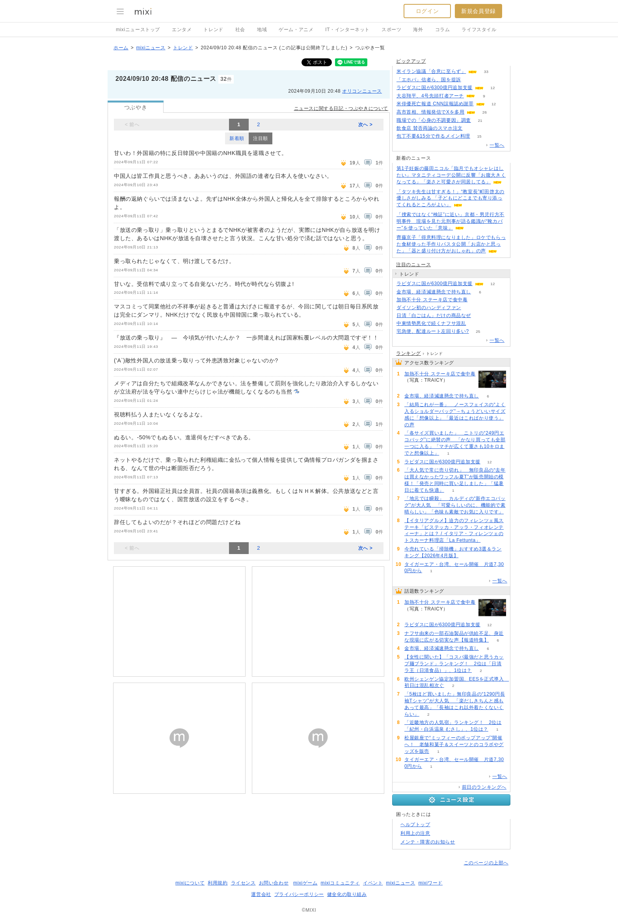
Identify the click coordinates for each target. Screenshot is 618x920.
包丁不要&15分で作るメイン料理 (433, 136)
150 (476, 300)
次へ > (365, 124)
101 (480, 316)
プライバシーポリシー (299, 894)
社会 (240, 29)
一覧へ (497, 145)
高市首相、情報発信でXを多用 (430, 112)
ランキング (408, 353)
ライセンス (243, 883)
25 (478, 331)
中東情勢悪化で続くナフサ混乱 (431, 323)
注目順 (260, 138)
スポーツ (391, 29)
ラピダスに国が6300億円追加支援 (434, 87)
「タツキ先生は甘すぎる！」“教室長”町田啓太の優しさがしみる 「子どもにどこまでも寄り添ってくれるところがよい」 (450, 198)
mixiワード (430, 883)
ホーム (121, 47)
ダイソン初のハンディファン (428, 307)
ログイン (427, 11)
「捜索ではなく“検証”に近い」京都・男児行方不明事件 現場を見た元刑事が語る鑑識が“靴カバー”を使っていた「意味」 (450, 221)
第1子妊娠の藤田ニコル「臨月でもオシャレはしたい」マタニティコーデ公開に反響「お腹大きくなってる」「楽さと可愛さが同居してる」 (451, 175)
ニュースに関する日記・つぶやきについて (341, 108)
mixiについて (190, 883)
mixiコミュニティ (340, 883)
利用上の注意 (415, 833)
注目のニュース (413, 264)
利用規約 (217, 883)
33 (486, 71)
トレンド (213, 29)
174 (470, 80)
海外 (418, 29)
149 (471, 128)
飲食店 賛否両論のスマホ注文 (429, 128)
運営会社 (261, 894)
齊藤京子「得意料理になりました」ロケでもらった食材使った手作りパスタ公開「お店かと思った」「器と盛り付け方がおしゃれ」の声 (451, 244)
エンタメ (182, 29)
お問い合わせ (274, 883)
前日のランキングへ (484, 787)
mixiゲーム (305, 883)
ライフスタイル (479, 29)
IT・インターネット (347, 29)
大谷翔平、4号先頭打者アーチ (430, 96)
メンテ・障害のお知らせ (427, 842)
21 (480, 120)
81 (475, 323)
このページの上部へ (486, 863)
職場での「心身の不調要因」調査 (433, 120)
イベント (373, 883)
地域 (262, 29)
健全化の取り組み (347, 894)
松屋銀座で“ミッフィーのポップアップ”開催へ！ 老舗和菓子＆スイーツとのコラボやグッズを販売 (454, 744)
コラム (442, 29)
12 (492, 88)
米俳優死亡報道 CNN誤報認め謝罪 (435, 103)
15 (479, 136)
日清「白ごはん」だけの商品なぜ (433, 315)
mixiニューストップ (138, 29)
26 (484, 112)
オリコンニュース (362, 91)
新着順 (236, 138)
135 (470, 308)
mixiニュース (150, 47)
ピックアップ (411, 61)
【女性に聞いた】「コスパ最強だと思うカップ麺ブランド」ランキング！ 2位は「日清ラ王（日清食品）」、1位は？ (454, 663)
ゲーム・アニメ (296, 29)
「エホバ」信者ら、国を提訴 (428, 79)
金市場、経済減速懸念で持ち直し (433, 292)
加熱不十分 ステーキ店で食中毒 (431, 299)
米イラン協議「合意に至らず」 (431, 71)
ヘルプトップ (415, 824)
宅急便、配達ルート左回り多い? (432, 331)
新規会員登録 (478, 11)
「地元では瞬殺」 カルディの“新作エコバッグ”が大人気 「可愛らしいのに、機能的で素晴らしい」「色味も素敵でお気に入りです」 (455, 505)
